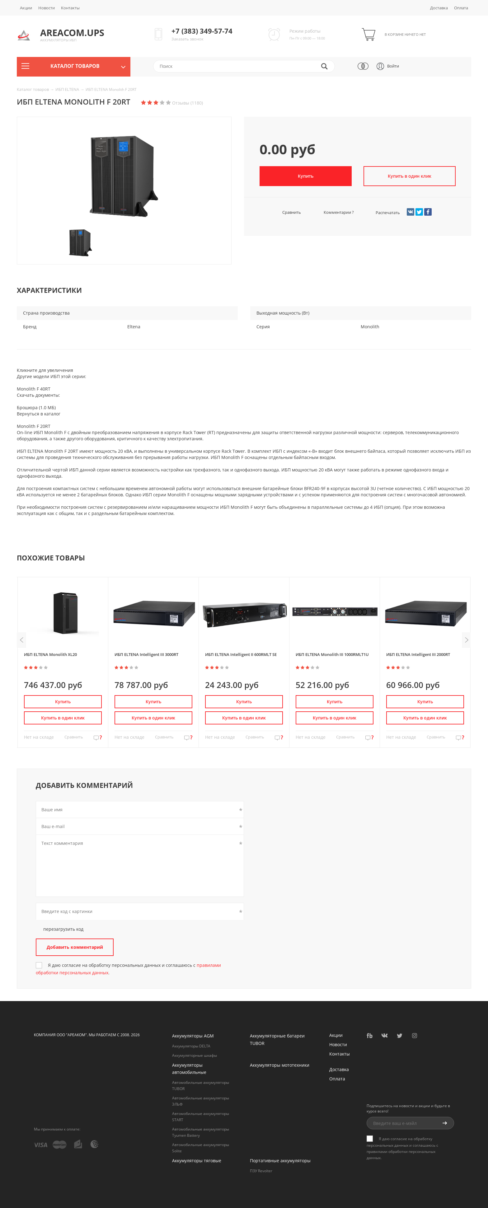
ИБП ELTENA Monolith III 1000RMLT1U (332, 654)
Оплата (461, 8)
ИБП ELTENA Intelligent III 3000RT (146, 654)
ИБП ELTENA (67, 89)
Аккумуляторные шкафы (194, 1055)
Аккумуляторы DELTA (191, 1046)
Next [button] (466, 640)
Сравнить (284, 212)
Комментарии (333, 212)
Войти (393, 66)
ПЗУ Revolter (261, 1170)
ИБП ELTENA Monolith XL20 (50, 654)
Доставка (439, 8)
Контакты (70, 8)
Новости (46, 8)
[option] (124, 178)
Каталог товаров (33, 89)
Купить (305, 176)
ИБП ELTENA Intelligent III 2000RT (418, 654)
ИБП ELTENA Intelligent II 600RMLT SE (241, 654)
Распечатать (382, 212)
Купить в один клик (409, 176)
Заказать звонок (187, 39)
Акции (26, 8)
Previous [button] (21, 640)
